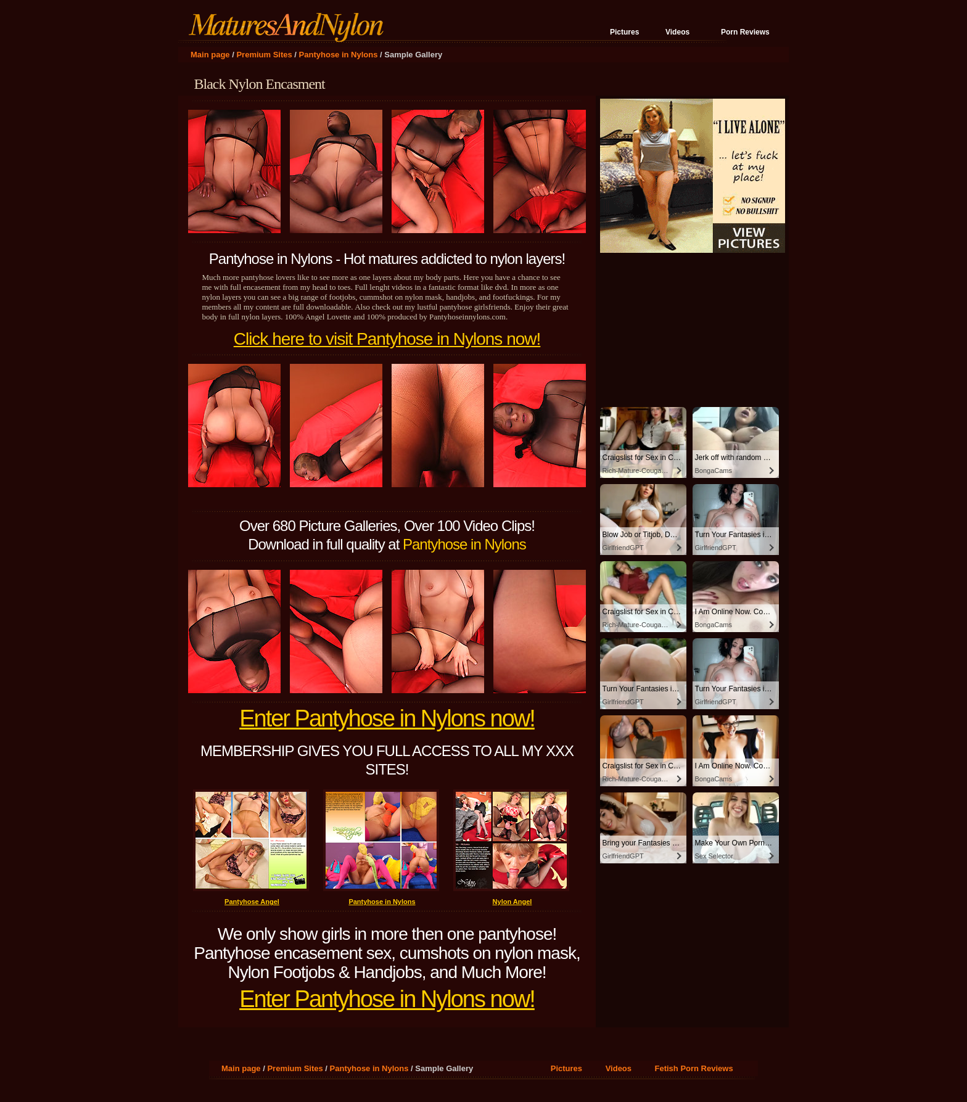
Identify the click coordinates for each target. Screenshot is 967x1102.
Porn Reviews (745, 32)
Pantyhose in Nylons (338, 54)
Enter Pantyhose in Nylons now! (387, 718)
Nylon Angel (512, 901)
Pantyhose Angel (251, 901)
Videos (677, 32)
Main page (210, 54)
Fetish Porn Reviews (694, 1068)
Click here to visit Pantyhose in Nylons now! (387, 338)
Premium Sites (264, 54)
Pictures (624, 32)
